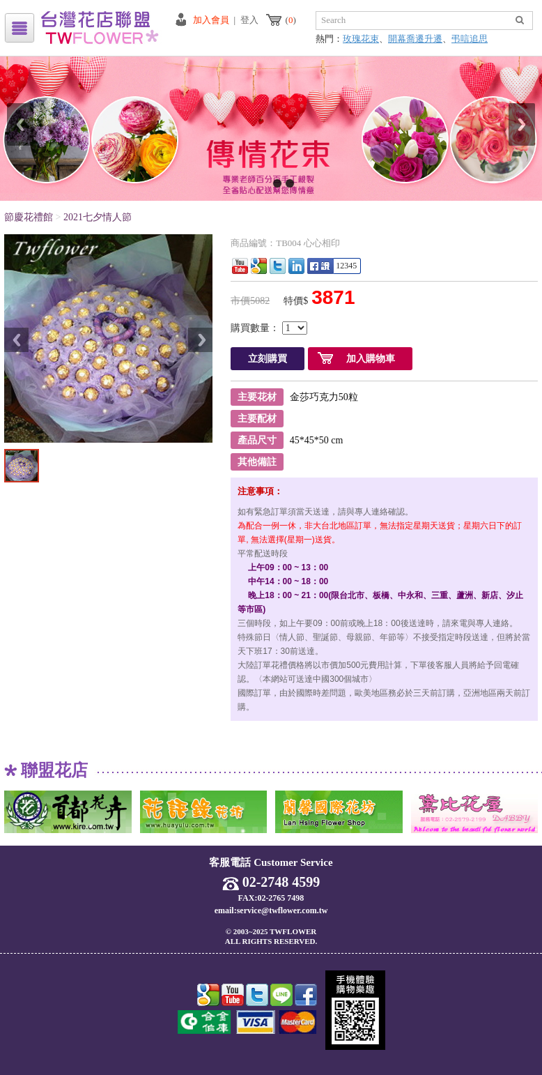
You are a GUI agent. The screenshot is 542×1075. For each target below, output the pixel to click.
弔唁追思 (469, 38)
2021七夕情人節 (97, 217)
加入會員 (211, 20)
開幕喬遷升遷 (415, 38)
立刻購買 (267, 358)
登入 (249, 20)
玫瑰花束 (361, 38)
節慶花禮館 (28, 217)
